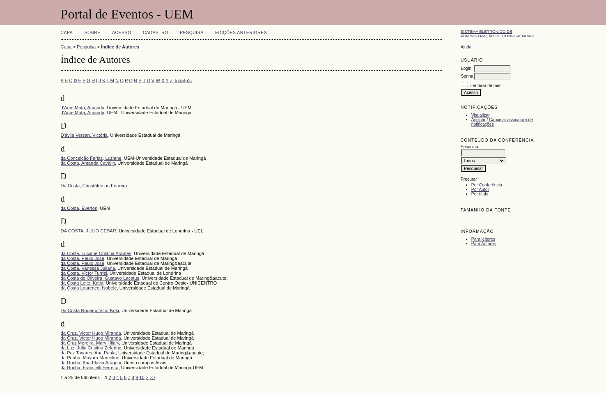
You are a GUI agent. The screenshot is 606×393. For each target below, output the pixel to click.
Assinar (478, 119)
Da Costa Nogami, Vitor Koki (90, 310)
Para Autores (483, 243)
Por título (480, 194)
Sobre (93, 32)
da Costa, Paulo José (82, 258)
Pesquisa (191, 32)
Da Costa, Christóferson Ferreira (94, 185)
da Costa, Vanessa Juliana (88, 268)
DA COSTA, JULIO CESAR (88, 230)
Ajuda (466, 47)
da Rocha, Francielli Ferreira (90, 367)
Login (466, 68)
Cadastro (155, 32)
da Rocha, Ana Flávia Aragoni (91, 362)
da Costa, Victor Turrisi (84, 273)
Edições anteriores (241, 32)
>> (152, 377)
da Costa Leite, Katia (82, 282)
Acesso (121, 32)
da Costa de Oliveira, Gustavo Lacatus (100, 278)
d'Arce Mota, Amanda (83, 107)
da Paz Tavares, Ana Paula (88, 352)
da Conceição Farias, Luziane (91, 158)
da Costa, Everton (79, 208)
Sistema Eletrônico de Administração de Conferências (498, 33)
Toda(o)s (183, 80)
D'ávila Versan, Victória (84, 135)
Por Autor (480, 189)
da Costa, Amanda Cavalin (88, 163)
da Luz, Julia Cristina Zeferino (91, 347)
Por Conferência (486, 185)
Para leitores (483, 239)
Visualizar (480, 115)
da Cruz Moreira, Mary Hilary (90, 342)
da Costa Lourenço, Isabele (89, 287)
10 (141, 377)
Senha (467, 76)
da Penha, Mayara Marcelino (90, 357)
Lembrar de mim (486, 85)
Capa (67, 32)
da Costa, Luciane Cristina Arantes (96, 253)
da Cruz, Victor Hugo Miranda (91, 333)
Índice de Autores (120, 46)
